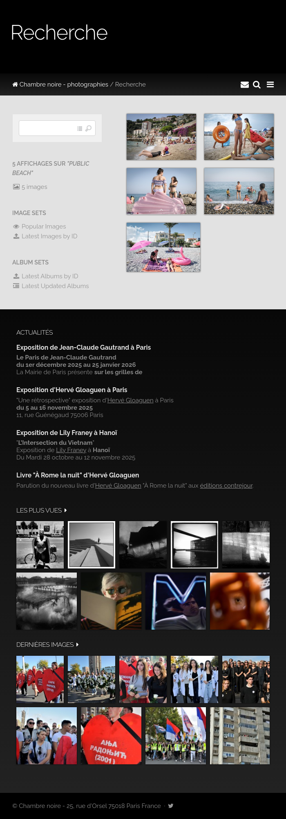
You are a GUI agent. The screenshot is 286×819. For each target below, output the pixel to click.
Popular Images (39, 226)
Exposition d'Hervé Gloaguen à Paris (71, 390)
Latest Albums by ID (45, 276)
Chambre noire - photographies (60, 84)
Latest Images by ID (45, 236)
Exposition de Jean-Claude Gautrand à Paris (83, 347)
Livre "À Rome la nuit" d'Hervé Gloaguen (77, 475)
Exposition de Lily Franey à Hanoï (66, 433)
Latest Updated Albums (50, 286)
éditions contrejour (226, 485)
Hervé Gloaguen (130, 400)
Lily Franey (71, 450)
